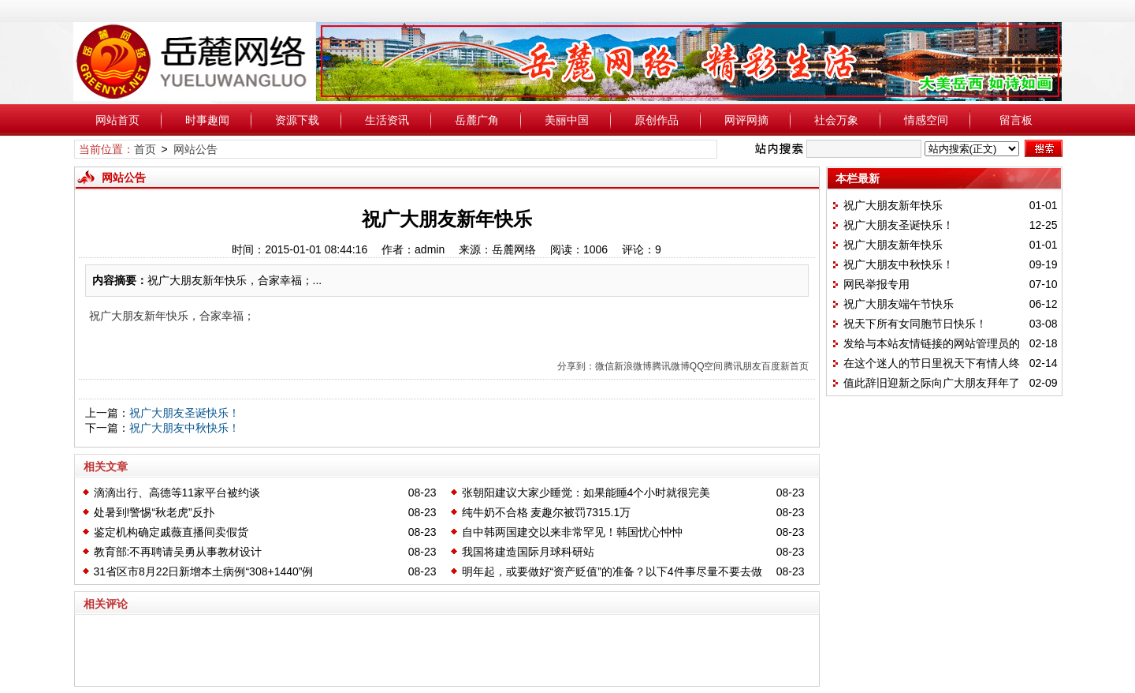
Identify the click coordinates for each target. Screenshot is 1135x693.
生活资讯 (387, 120)
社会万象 (836, 120)
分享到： (576, 366)
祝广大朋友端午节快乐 (898, 304)
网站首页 (117, 120)
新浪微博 (633, 366)
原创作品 (656, 120)
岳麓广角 (477, 120)
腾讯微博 (671, 366)
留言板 (1016, 120)
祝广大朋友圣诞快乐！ (184, 412)
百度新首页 (785, 366)
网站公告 (195, 149)
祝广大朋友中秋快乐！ (184, 427)
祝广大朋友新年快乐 (893, 205)
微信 (604, 366)
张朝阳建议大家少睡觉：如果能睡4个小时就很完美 (586, 492)
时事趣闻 (207, 120)
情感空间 (926, 120)
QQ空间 (707, 366)
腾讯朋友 (742, 366)
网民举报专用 (876, 284)
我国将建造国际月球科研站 (528, 551)
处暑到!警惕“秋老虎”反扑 (154, 512)
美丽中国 (567, 120)
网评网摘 (746, 120)
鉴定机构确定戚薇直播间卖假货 (171, 532)
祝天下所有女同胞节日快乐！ (915, 323)
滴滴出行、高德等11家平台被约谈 (177, 492)
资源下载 (297, 120)
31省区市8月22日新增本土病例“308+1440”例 (204, 571)
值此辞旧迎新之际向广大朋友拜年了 (931, 382)
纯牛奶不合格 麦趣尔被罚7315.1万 (546, 512)
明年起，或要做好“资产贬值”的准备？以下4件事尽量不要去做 (612, 571)
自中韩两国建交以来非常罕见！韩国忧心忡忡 (572, 532)
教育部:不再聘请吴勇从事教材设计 (178, 551)
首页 (145, 149)
